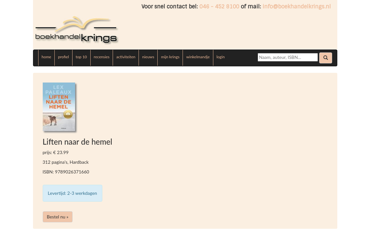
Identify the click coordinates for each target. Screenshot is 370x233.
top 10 (81, 56)
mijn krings (170, 56)
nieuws (148, 56)
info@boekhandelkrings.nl (297, 6)
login (221, 56)
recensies (102, 56)
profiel (63, 56)
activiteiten (125, 56)
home (46, 56)
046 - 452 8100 (219, 6)
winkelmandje (197, 56)
